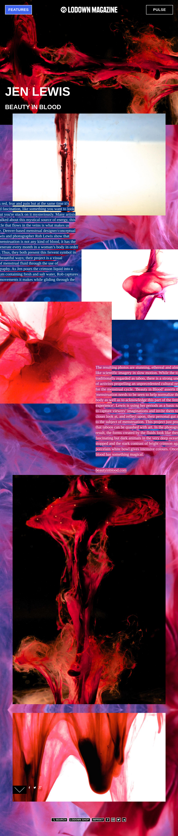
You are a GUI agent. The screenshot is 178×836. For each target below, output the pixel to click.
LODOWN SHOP (79, 819)
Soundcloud (124, 820)
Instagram (113, 820)
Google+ (40, 787)
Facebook (29, 787)
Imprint (98, 819)
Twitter (34, 787)
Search (59, 819)
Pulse (159, 10)
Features (18, 10)
